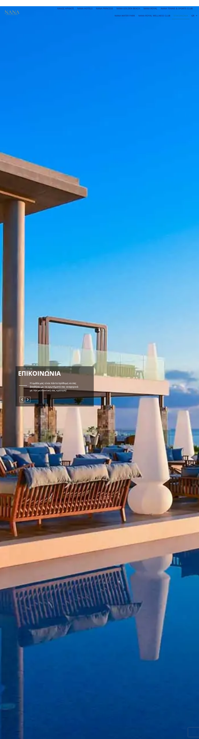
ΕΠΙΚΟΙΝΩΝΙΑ (181, 15)
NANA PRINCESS (104, 8)
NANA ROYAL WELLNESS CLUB (154, 15)
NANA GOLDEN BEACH (128, 8)
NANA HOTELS (85, 8)
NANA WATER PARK (125, 15)
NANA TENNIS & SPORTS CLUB (177, 8)
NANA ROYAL (150, 8)
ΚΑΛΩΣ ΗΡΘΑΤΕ (65, 8)
